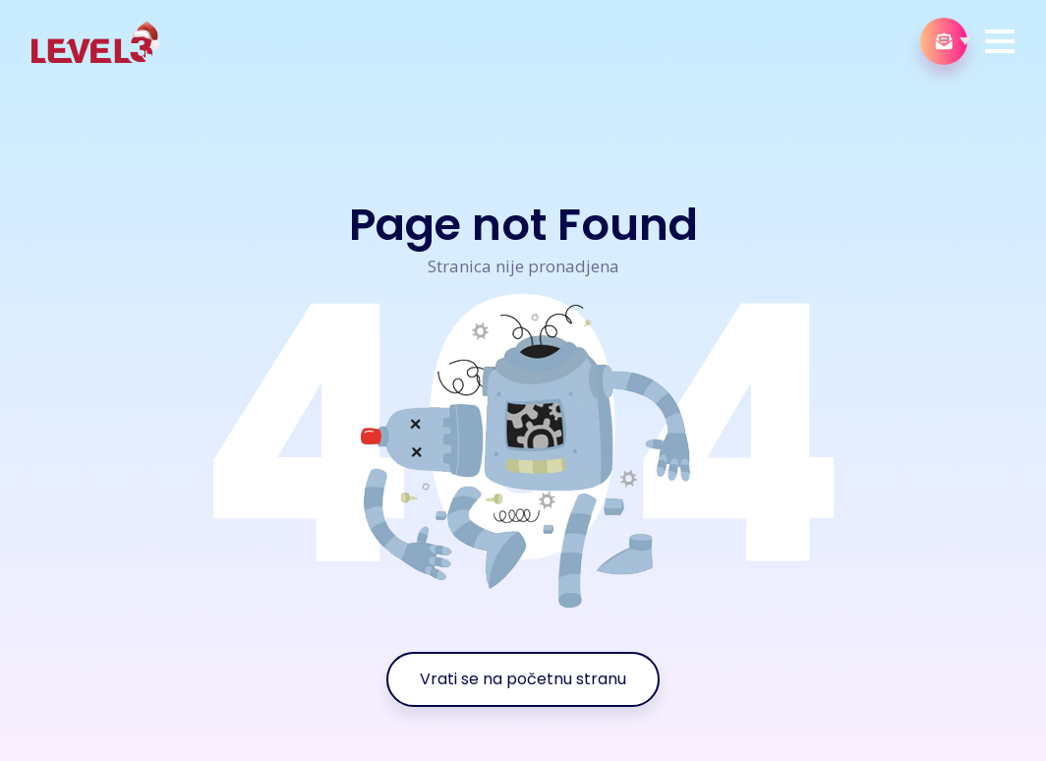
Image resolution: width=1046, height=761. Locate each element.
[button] (1000, 41)
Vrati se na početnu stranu (523, 679)
